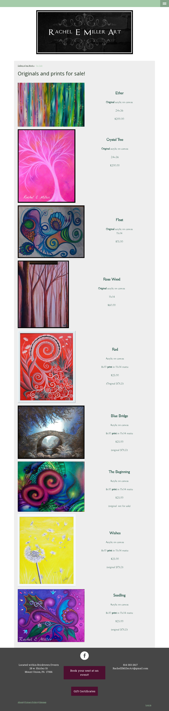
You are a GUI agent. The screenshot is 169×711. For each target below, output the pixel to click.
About (20, 702)
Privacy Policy (31, 702)
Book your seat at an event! (84, 673)
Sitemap (42, 702)
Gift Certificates (84, 691)
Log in (148, 705)
